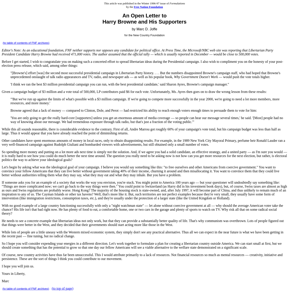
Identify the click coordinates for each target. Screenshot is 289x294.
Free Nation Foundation (148, 7)
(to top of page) (62, 288)
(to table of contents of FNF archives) (26, 42)
